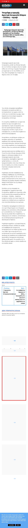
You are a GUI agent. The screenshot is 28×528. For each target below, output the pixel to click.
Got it (18, 525)
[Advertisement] (14, 260)
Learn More (11, 525)
